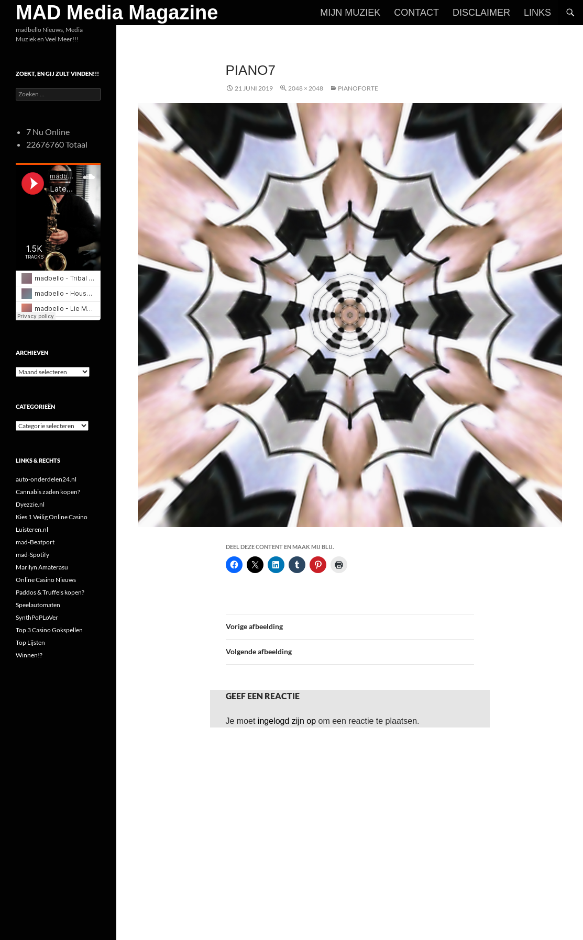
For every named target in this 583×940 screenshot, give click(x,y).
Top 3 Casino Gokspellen (49, 630)
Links (537, 12)
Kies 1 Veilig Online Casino (51, 517)
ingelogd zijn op (287, 721)
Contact (416, 12)
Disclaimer (481, 12)
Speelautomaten (38, 605)
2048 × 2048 (305, 88)
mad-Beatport (35, 542)
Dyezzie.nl (30, 504)
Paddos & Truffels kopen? (50, 592)
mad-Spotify (32, 554)
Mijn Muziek (350, 12)
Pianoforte (358, 88)
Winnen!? (29, 655)
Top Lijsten (30, 642)
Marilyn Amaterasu (42, 567)
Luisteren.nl (32, 529)
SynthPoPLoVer (37, 617)
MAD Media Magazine (117, 13)
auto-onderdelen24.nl (46, 479)
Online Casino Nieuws (46, 580)
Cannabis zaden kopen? (48, 492)
